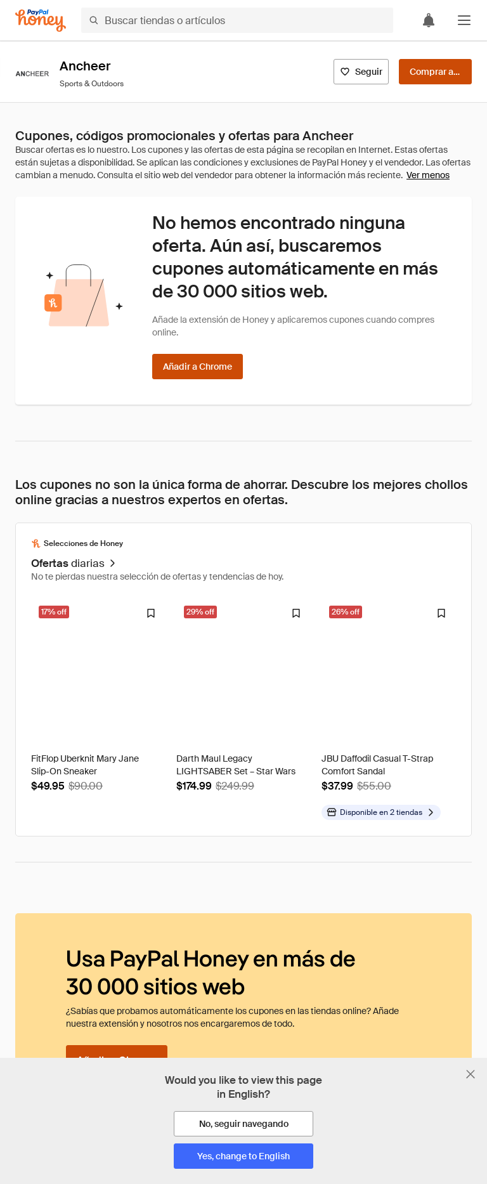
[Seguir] (361, 71)
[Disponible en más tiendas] (381, 812)
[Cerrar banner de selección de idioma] (470, 1074)
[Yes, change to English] (243, 1156)
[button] (464, 20)
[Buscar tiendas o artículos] (237, 20)
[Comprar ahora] (435, 71)
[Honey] (40, 21)
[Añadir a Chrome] (197, 366)
